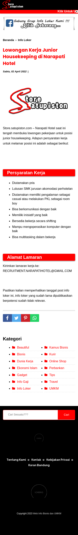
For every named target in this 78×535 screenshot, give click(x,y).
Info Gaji (23, 381)
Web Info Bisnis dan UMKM (47, 513)
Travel (53, 381)
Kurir (52, 354)
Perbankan (56, 368)
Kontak (36, 459)
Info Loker (24, 388)
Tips (52, 375)
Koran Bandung (39, 465)
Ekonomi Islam (27, 368)
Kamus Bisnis (58, 347)
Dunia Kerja (25, 361)
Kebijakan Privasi (58, 459)
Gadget (22, 375)
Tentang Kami (16, 459)
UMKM (54, 388)
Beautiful (23, 347)
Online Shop (57, 361)
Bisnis (21, 354)
